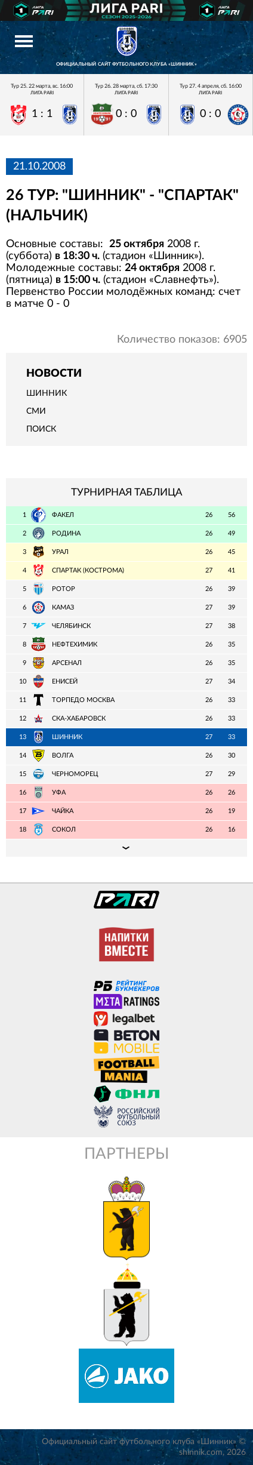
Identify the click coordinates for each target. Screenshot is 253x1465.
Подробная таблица (126, 848)
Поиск (41, 429)
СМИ (36, 411)
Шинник (46, 393)
